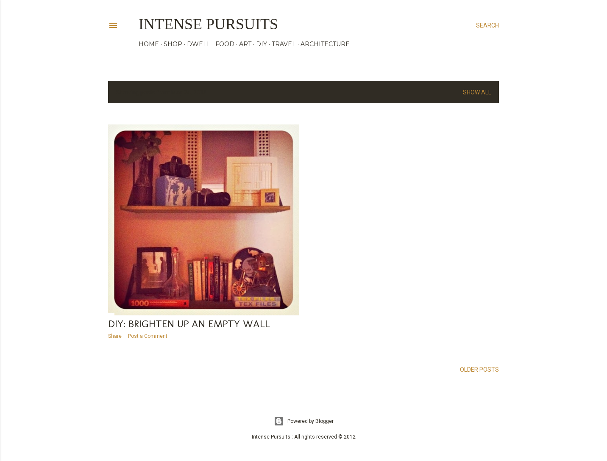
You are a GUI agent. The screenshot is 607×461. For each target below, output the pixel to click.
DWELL (199, 44)
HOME (149, 44)
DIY (261, 44)
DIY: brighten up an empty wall (189, 323)
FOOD (224, 44)
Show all (477, 92)
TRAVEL (284, 44)
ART (245, 44)
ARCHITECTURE (325, 44)
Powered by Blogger (304, 421)
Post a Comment (147, 336)
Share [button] (115, 336)
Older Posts (479, 369)
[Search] (487, 25)
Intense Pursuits (208, 24)
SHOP (173, 44)
